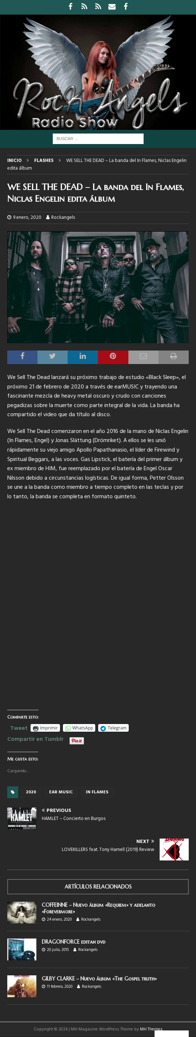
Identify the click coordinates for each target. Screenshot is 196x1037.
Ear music (61, 792)
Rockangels (63, 217)
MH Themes (151, 1029)
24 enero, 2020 (59, 919)
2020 (31, 792)
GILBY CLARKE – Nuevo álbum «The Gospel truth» (99, 978)
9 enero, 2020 (27, 217)
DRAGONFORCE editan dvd (73, 942)
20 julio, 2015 (58, 950)
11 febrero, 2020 (59, 986)
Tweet (19, 727)
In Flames (97, 792)
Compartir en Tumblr (35, 738)
